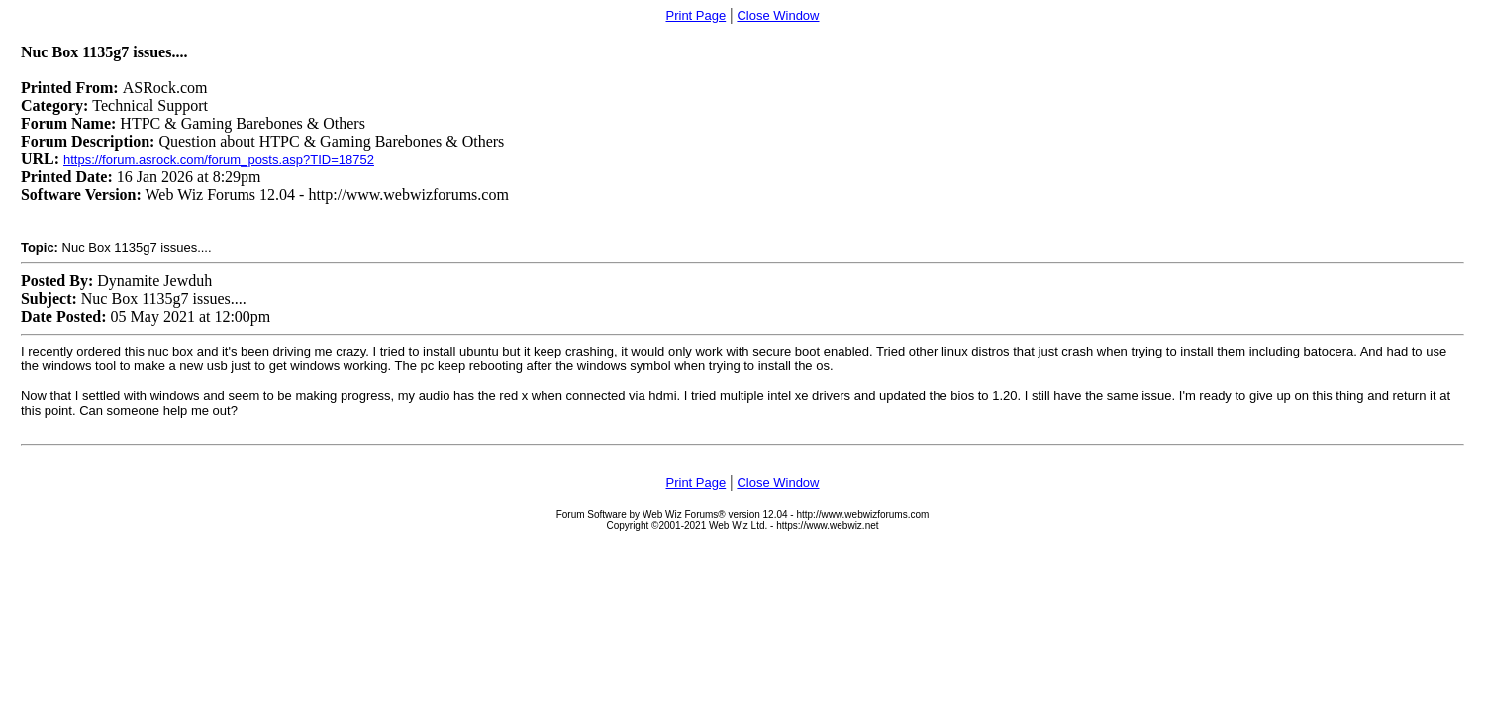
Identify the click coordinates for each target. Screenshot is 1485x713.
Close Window (778, 15)
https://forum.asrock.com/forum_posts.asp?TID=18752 (218, 160)
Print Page (696, 15)
